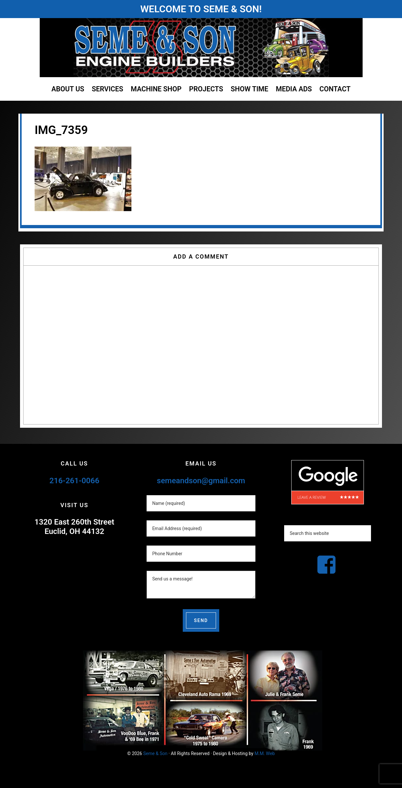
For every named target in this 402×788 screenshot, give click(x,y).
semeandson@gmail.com (201, 480)
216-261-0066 (74, 480)
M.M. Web (264, 753)
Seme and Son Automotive (201, 47)
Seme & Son (155, 753)
